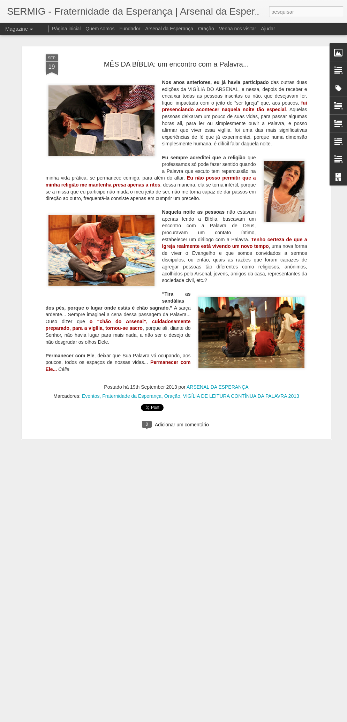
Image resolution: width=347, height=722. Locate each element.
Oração (172, 345)
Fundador (130, 28)
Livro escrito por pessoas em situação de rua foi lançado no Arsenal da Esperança (167, 617)
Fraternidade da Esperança (131, 345)
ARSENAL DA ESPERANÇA (218, 336)
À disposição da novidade (139, 693)
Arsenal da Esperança (169, 28)
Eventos (91, 345)
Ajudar (268, 28)
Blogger (201, 718)
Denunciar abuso (224, 718)
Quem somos (99, 28)
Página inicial (66, 28)
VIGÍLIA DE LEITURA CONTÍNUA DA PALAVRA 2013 (241, 345)
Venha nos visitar (237, 28)
